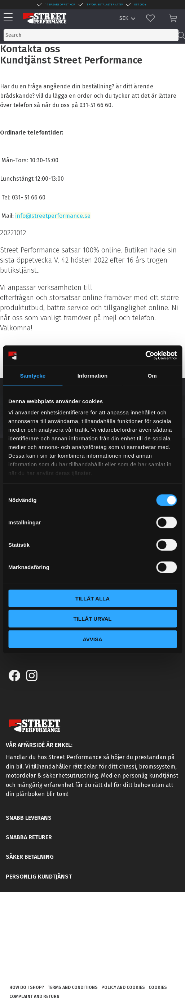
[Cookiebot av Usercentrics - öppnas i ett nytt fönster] (145, 355)
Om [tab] (152, 375)
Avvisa (92, 639)
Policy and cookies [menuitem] (123, 987)
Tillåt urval (92, 619)
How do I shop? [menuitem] (26, 987)
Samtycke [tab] (32, 375)
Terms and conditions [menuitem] (73, 987)
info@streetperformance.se (53, 215)
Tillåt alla (92, 598)
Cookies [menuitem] (158, 987)
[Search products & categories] (91, 35)
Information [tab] (93, 375)
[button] (10, 18)
